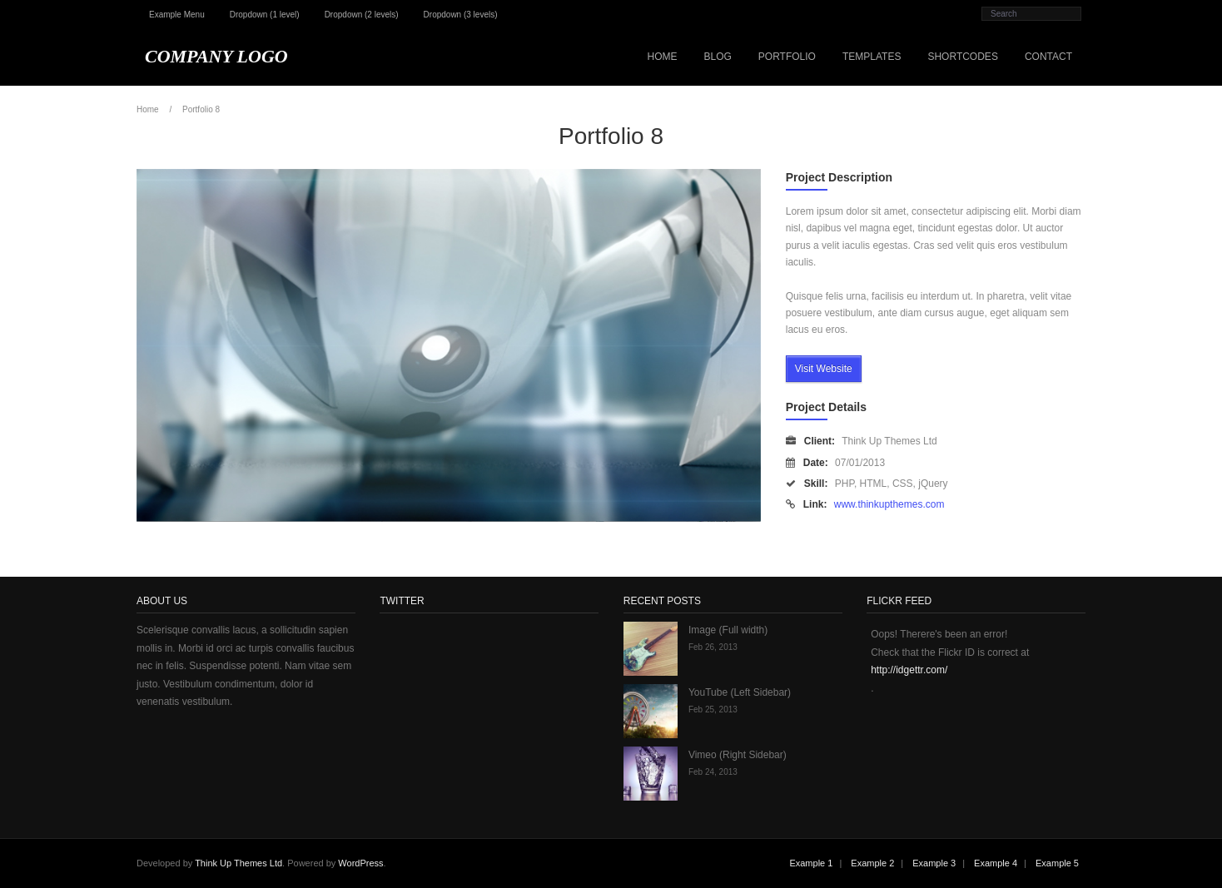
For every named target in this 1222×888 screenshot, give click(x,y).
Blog (717, 56)
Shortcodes (962, 56)
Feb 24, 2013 (713, 771)
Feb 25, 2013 (713, 709)
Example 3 (934, 863)
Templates (871, 56)
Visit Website (823, 369)
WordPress (360, 863)
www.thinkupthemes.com (889, 504)
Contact (1048, 56)
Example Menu (177, 14)
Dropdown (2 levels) (362, 14)
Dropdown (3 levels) (461, 14)
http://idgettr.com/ (909, 670)
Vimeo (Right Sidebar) (737, 755)
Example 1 (810, 863)
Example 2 (872, 863)
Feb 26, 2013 (713, 647)
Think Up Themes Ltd (238, 863)
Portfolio (787, 56)
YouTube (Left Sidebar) (739, 692)
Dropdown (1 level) (265, 14)
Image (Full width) (727, 630)
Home (662, 56)
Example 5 (1057, 863)
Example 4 (995, 863)
